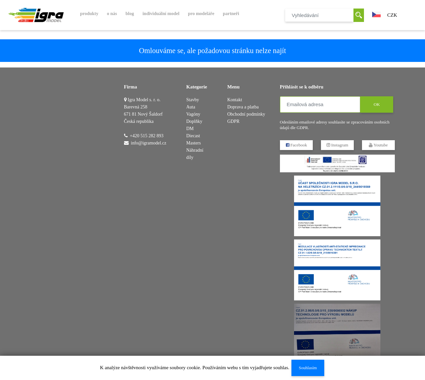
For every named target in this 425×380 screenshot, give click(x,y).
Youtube (378, 144)
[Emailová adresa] (320, 104)
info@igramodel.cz (148, 143)
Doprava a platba (243, 106)
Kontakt (234, 99)
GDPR (233, 121)
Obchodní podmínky (246, 114)
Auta (190, 106)
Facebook (296, 144)
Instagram (337, 144)
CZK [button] (392, 15)
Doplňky (194, 121)
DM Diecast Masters (193, 135)
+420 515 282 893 (146, 135)
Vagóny (193, 114)
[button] (376, 13)
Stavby (192, 99)
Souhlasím (308, 367)
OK (376, 104)
